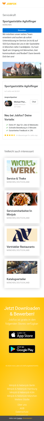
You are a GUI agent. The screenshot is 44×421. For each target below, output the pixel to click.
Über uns (22, 404)
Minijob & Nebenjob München (22, 395)
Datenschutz (22, 411)
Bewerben (22, 30)
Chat (34, 102)
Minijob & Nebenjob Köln (22, 392)
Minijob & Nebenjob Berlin (22, 385)
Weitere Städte (22, 399)
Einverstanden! (27, 418)
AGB (22, 408)
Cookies (19, 418)
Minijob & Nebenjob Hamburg (22, 388)
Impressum (22, 415)
